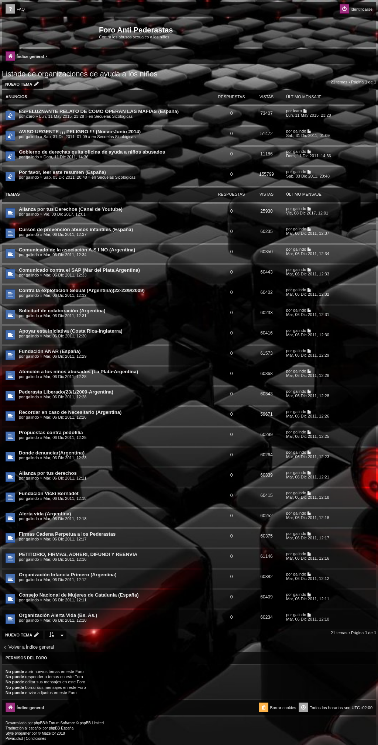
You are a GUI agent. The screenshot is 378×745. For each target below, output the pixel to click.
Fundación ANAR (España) (49, 351)
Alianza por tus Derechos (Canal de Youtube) (71, 209)
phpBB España (61, 728)
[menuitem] (15, 9)
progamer (23, 733)
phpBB (39, 723)
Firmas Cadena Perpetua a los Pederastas (67, 534)
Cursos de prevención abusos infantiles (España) (76, 229)
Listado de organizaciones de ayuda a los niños (79, 74)
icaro (30, 116)
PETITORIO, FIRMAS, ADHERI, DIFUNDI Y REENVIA (78, 554)
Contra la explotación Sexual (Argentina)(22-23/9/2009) (82, 290)
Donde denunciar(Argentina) (52, 453)
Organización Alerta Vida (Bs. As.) (58, 615)
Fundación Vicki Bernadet (49, 493)
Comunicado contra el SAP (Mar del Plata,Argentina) (79, 270)
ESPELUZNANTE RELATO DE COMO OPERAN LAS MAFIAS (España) (99, 111)
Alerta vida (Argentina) (45, 513)
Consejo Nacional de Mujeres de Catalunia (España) (79, 595)
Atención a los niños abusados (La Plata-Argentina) (78, 371)
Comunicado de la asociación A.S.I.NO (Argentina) (77, 250)
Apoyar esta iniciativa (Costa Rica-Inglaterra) (71, 331)
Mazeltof (49, 733)
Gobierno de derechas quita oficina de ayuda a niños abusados (92, 152)
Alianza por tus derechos (48, 473)
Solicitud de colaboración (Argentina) (62, 310)
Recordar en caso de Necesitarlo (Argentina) (70, 412)
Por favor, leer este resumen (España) (62, 172)
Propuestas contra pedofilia (51, 432)
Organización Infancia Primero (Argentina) (68, 574)
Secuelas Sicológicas (113, 116)
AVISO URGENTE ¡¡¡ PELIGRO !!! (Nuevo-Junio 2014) (80, 131)
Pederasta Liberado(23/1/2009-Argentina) (66, 392)
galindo (32, 136)
